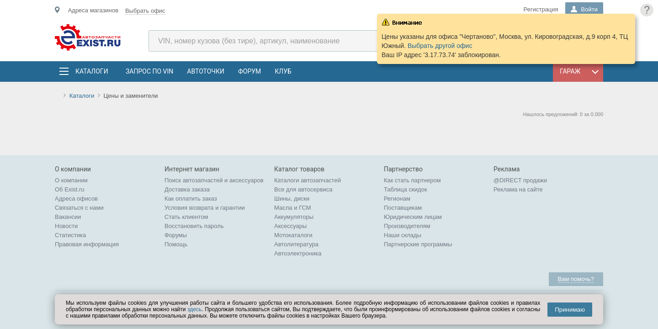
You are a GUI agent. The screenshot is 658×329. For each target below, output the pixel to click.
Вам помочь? (576, 279)
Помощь (175, 244)
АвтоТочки (205, 71)
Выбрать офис (145, 10)
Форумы (175, 235)
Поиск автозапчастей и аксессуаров (214, 180)
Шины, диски (291, 198)
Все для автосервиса (303, 189)
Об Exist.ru (70, 189)
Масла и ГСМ (292, 207)
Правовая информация (87, 244)
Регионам (397, 198)
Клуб (283, 71)
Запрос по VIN (149, 71)
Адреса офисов (76, 198)
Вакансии (68, 216)
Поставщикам (403, 207)
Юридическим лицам (413, 216)
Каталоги (91, 71)
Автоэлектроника (297, 253)
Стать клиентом (186, 216)
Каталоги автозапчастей (307, 180)
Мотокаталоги (293, 235)
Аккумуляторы (293, 216)
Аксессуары (290, 226)
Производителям (407, 226)
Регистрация (541, 9)
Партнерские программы (418, 244)
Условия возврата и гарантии (204, 207)
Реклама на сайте (518, 189)
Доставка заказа (187, 189)
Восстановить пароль (194, 226)
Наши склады (402, 235)
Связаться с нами (79, 207)
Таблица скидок (405, 189)
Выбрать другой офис (440, 45)
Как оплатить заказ (190, 198)
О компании (71, 180)
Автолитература (296, 244)
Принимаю (570, 309)
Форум (249, 71)
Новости (66, 226)
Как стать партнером (412, 180)
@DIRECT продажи (520, 180)
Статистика (70, 235)
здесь (194, 309)
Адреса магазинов (93, 10)
